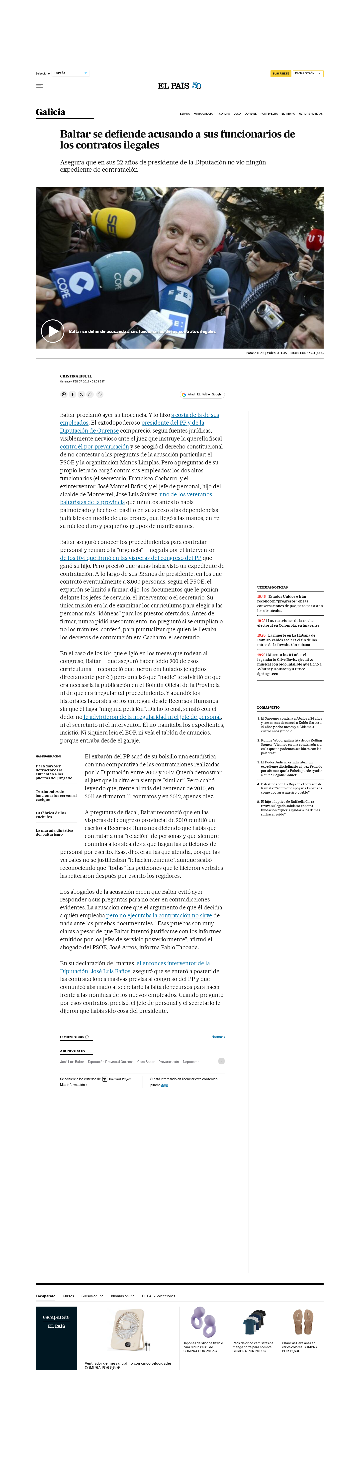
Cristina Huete (76, 376)
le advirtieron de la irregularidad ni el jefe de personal (152, 716)
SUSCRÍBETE (281, 73)
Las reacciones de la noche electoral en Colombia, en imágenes (288, 623)
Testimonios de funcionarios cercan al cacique (56, 796)
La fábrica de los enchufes (51, 815)
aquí (164, 1085)
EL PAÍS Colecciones (159, 1296)
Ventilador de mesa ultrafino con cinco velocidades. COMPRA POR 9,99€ (128, 1365)
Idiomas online (123, 1296)
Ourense (251, 113)
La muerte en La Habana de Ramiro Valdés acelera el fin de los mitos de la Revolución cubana (287, 640)
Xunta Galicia (203, 113)
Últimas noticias (311, 113)
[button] (180, 268)
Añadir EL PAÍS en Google (204, 394)
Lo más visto (268, 707)
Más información (73, 1085)
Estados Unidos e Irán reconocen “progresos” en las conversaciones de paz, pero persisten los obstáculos (290, 603)
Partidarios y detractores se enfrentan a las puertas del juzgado (54, 772)
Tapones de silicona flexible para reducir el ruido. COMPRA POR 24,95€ (203, 1347)
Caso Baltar (146, 1062)
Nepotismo (191, 1062)
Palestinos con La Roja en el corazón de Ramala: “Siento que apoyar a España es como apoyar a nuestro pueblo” (291, 788)
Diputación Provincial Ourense (110, 1062)
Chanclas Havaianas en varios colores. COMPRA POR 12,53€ (300, 1347)
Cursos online (92, 1296)
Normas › (218, 1037)
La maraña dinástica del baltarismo (54, 832)
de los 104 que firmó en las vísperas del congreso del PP (130, 557)
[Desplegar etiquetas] (221, 1061)
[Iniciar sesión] (308, 73)
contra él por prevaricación (94, 446)
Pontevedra (269, 113)
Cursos (68, 1296)
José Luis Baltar (72, 1062)
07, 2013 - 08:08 (88, 381)
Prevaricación (169, 1062)
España (185, 113)
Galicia (51, 112)
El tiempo (288, 113)
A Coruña (223, 113)
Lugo (237, 113)
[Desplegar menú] (40, 86)
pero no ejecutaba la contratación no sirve (158, 915)
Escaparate (45, 1296)
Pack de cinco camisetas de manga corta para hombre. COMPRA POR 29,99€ (253, 1347)
